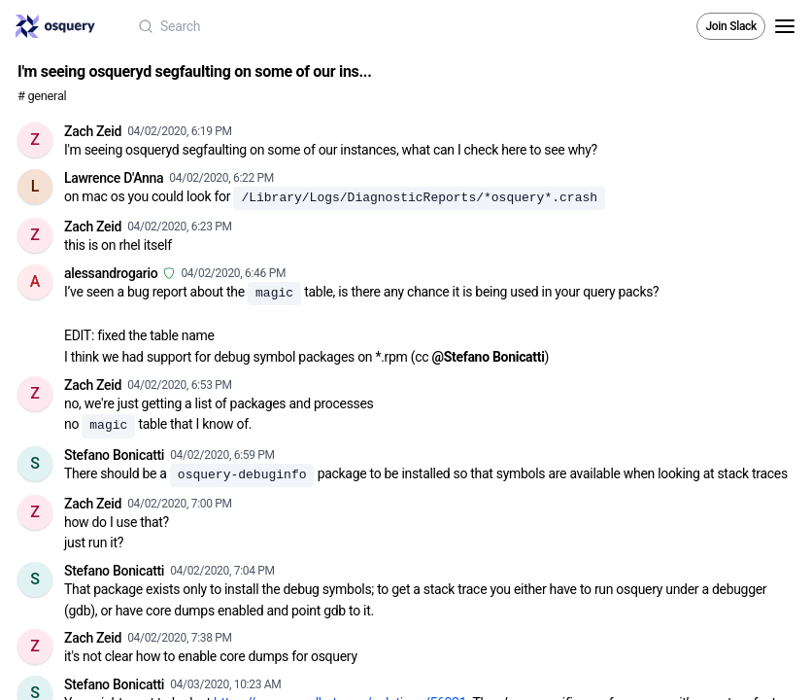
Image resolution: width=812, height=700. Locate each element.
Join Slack (731, 26)
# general (41, 95)
